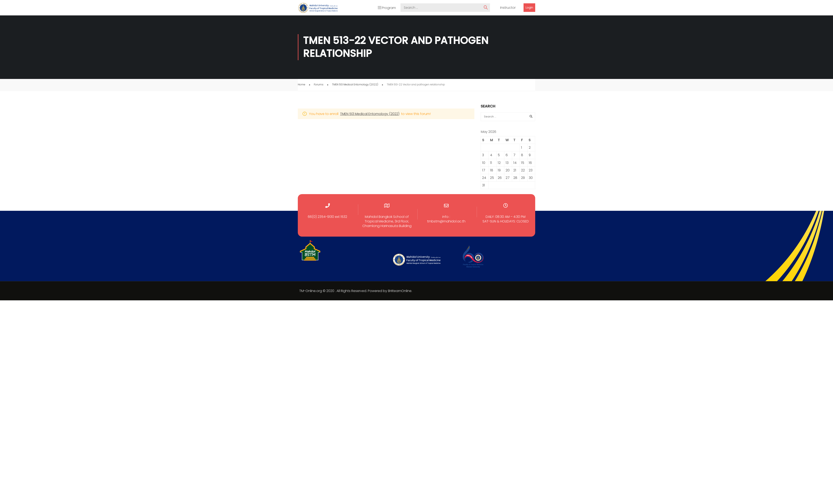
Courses (510, 16)
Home (301, 83)
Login (529, 7)
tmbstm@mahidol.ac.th (446, 220)
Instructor (508, 7)
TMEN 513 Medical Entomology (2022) (355, 83)
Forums (318, 83)
